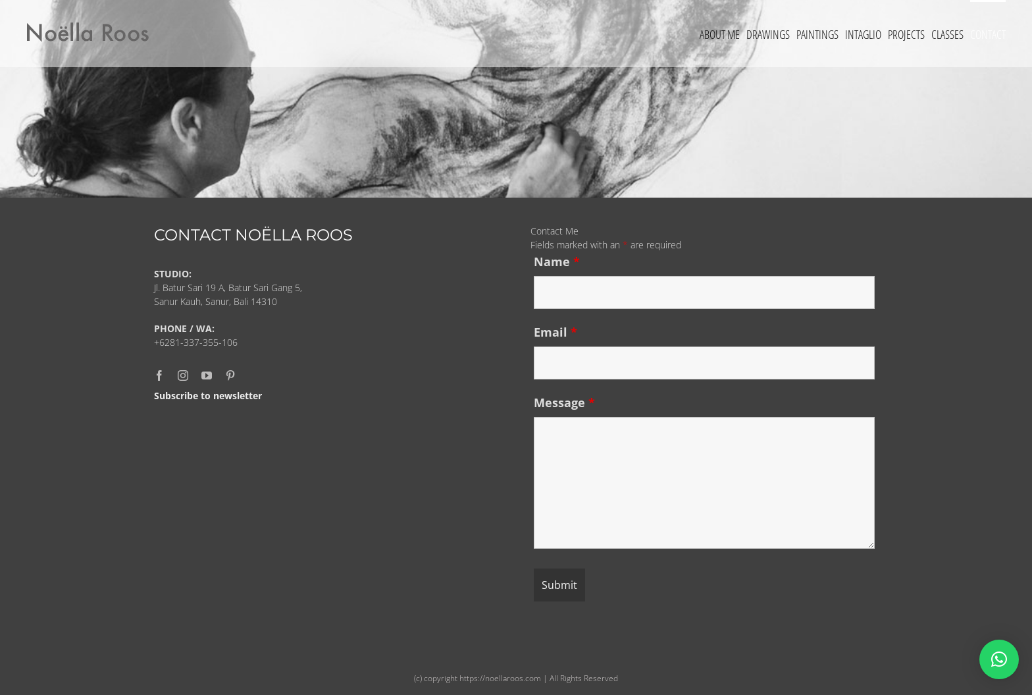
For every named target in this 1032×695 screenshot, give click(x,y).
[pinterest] (230, 375)
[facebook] (159, 375)
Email (555, 332)
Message (564, 402)
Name (557, 261)
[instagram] (183, 375)
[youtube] (206, 375)
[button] (999, 659)
